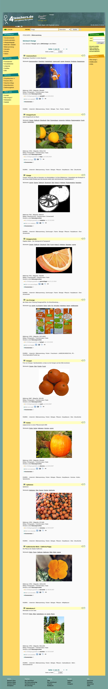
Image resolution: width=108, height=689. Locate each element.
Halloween (41, 428)
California (39, 552)
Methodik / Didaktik (10, 45)
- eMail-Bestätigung (94, 49)
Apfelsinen (29, 485)
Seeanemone (80, 61)
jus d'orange (39, 305)
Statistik (6, 102)
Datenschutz (90, 684)
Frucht (82, 120)
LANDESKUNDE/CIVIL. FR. (66, 353)
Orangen (29, 361)
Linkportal (7, 66)
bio (52, 305)
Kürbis (28, 423)
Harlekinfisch (48, 61)
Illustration (78, 182)
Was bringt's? (8, 97)
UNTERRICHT (9, 34)
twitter (69, 682)
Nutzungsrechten (37, 94)
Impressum (90, 680)
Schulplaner (10, 685)
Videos (6, 54)
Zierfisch (67, 109)
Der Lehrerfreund (51, 682)
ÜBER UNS (8, 92)
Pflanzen (58, 169)
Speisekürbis (26, 479)
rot (45, 614)
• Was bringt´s (92, 59)
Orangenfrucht (31, 115)
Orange (31, 120)
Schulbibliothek (8, 64)
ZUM (48, 680)
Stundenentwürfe (9, 38)
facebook (69, 680)
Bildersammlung (9, 47)
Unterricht (32, 109)
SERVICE (7, 75)
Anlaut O (57, 182)
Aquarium (67, 61)
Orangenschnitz (31, 239)
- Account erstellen (94, 46)
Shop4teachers (9, 78)
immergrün (62, 120)
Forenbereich (8, 61)
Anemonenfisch (31, 56)
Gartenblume (40, 614)
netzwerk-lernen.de (30, 684)
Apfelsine (68, 120)
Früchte (39, 366)
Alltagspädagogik (9, 42)
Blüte (51, 552)
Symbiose (73, 61)
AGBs (88, 685)
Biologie (53, 109)
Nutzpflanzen (65, 169)
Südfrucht (36, 120)
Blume (53, 614)
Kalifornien (46, 552)
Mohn (30, 552)
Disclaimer (90, 682)
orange (62, 61)
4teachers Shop (11, 680)
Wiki (5, 70)
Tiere (57, 109)
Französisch (54, 353)
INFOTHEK (8, 58)
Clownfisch (41, 61)
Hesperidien (30, 122)
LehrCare (49, 684)
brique (45, 305)
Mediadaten (7, 100)
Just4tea (6, 68)
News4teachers (9, 85)
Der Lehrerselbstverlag (31, 682)
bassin (68, 305)
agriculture (56, 305)
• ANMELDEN (92, 62)
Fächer (48, 109)
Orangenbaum (54, 120)
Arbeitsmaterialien (9, 40)
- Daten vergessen (94, 48)
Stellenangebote (9, 87)
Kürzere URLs (8, 81)
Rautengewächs (75, 120)
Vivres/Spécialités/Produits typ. (31, 355)
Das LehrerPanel (29, 680)
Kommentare (28, 101)
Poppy (34, 552)
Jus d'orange (30, 300)
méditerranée (74, 305)
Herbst (35, 428)
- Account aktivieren (94, 51)
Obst (48, 120)
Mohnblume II (30, 608)
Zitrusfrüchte (77, 169)
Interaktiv (7, 49)
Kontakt (6, 95)
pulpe (49, 305)
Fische (62, 109)
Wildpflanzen (65, 602)
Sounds (6, 51)
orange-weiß (56, 61)
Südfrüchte (52, 490)
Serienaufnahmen (28, 664)
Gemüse (46, 428)
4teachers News (11, 684)
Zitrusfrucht (43, 120)
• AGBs (90, 64)
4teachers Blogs (9, 83)
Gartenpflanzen (66, 663)
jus (30, 305)
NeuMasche (50, 685)
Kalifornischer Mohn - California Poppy (38, 547)
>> (66, 49)
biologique (63, 305)
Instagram (70, 684)
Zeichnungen (49, 231)
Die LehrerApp (29, 685)
